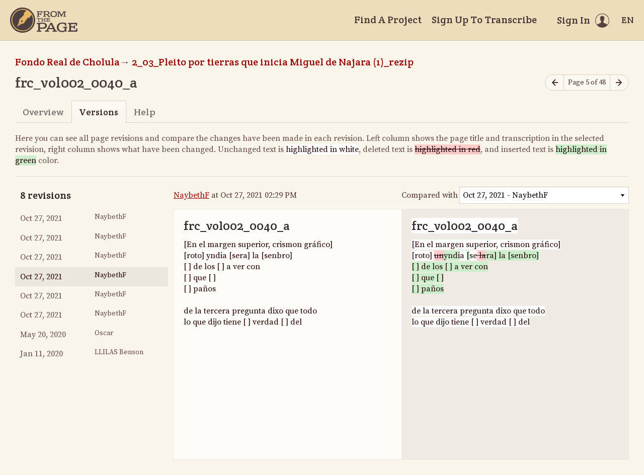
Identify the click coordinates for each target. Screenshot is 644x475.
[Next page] (619, 82)
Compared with (429, 195)
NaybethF (191, 195)
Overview (43, 112)
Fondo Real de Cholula (67, 61)
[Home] (43, 20)
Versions (98, 112)
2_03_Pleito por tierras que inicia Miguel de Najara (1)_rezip (273, 61)
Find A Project (388, 19)
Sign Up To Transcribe (484, 19)
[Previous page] (554, 82)
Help (144, 112)
